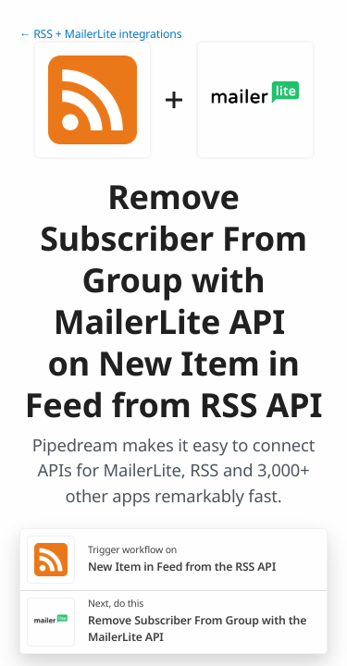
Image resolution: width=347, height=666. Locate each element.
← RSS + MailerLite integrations (100, 34)
